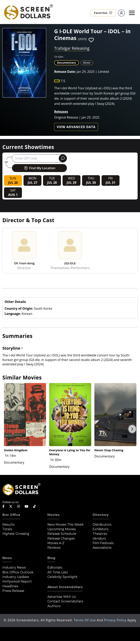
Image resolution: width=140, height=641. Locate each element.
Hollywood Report (17, 581)
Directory (101, 515)
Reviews (53, 548)
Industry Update (15, 577)
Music (87, 62)
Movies (53, 515)
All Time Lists (57, 572)
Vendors (99, 538)
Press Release (13, 591)
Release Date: (65, 71)
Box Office (11, 515)
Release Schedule (61, 534)
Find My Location (39, 168)
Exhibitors (100, 529)
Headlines (10, 586)
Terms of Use (85, 620)
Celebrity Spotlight (62, 577)
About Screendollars (65, 587)
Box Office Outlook (17, 572)
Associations (102, 548)
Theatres (100, 534)
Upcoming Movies (61, 529)
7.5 (63, 81)
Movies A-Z (56, 543)
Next (132, 429)
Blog (51, 558)
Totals (7, 529)
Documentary (66, 62)
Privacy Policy (115, 620)
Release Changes (61, 538)
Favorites (103, 13)
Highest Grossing (15, 534)
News (7, 558)
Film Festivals (103, 543)
